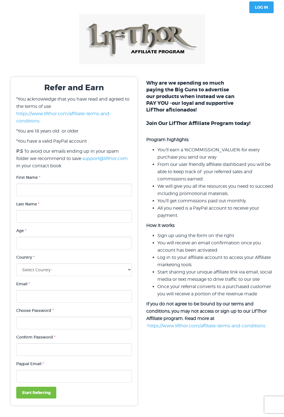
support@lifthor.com (105, 158)
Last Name (27, 204)
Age (21, 230)
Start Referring (36, 392)
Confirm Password (35, 337)
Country (25, 257)
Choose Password (35, 310)
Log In (261, 7)
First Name (28, 177)
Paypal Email (30, 363)
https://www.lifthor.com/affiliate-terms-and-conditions (206, 325)
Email (23, 283)
